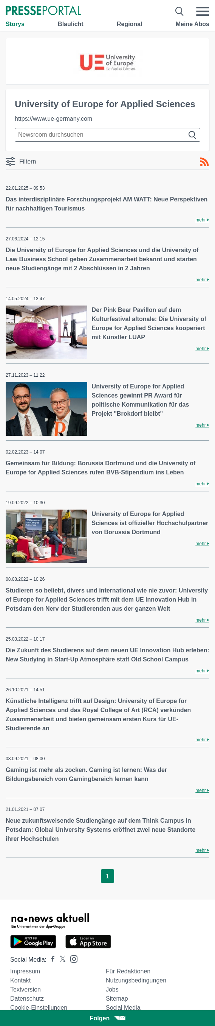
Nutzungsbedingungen (136, 980)
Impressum (25, 971)
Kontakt (20, 980)
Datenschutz (27, 998)
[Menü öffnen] (202, 11)
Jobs (112, 989)
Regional (129, 24)
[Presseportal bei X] (60, 959)
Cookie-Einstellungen (38, 1007)
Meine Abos (192, 24)
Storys (15, 24)
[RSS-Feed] (204, 162)
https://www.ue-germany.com (53, 118)
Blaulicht (71, 24)
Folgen (107, 1018)
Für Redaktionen (128, 971)
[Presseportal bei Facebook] (50, 959)
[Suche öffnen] (179, 11)
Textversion (25, 989)
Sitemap (117, 998)
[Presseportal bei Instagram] (71, 958)
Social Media (123, 1007)
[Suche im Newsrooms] (107, 135)
